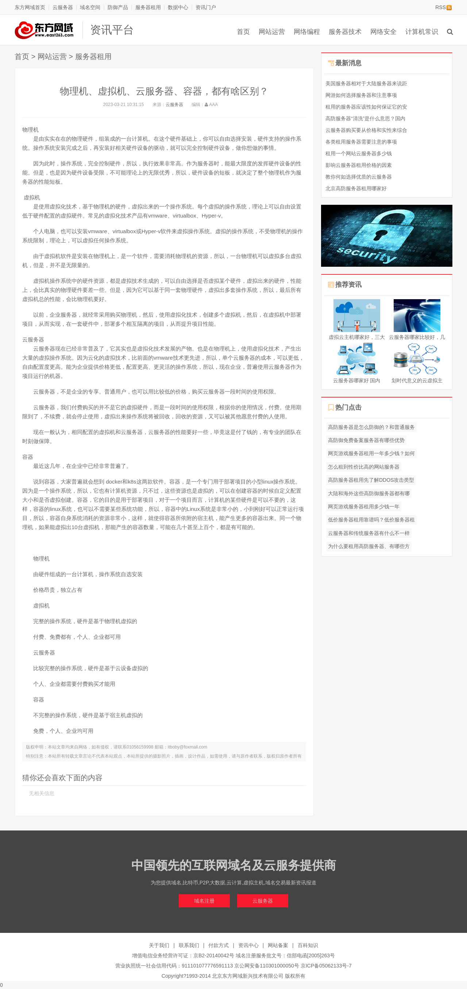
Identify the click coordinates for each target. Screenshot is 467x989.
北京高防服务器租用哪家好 (356, 188)
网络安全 (383, 31)
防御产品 (118, 7)
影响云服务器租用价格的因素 (358, 165)
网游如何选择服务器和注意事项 (361, 95)
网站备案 (278, 945)
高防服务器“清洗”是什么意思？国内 (365, 118)
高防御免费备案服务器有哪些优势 (366, 440)
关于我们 (159, 945)
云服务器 (63, 7)
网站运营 (272, 31)
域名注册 (204, 901)
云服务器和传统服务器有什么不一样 (369, 533)
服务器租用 (148, 7)
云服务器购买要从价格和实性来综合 (366, 130)
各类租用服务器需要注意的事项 (361, 142)
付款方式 (218, 945)
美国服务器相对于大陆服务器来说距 (366, 83)
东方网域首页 (30, 7)
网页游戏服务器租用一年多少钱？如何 (371, 453)
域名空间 (90, 7)
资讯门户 (206, 7)
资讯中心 (248, 945)
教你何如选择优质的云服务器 (358, 177)
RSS (443, 7)
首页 (243, 31)
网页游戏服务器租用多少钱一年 (364, 506)
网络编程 (307, 31)
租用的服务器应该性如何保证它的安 (366, 107)
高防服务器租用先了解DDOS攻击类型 (371, 480)
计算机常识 (421, 31)
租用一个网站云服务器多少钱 (358, 153)
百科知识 (308, 945)
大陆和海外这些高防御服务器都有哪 (369, 493)
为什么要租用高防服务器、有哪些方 (369, 546)
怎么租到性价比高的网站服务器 (364, 467)
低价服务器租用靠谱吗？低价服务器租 (371, 520)
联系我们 (189, 945)
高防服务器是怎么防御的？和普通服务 (371, 427)
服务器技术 (345, 31)
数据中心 (178, 7)
